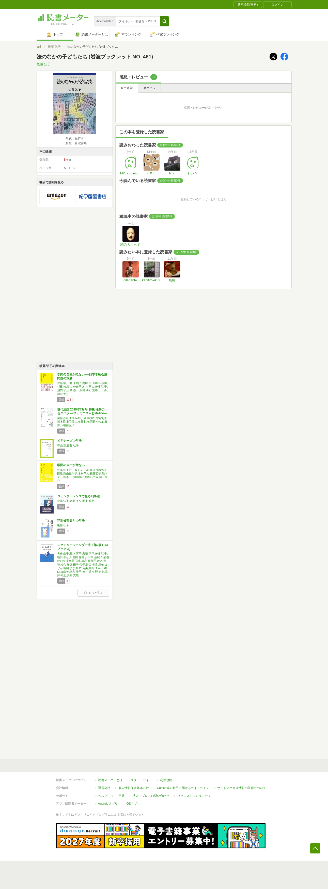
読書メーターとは (110, 780)
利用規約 (166, 780)
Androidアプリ (108, 803)
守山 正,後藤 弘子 (68, 445)
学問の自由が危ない (71, 465)
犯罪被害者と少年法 (71, 520)
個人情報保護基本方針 (133, 787)
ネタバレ (149, 88)
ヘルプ (102, 795)
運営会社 (104, 787)
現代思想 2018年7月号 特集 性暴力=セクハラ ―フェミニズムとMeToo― (82, 411)
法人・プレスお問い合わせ (151, 795)
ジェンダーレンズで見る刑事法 (78, 496)
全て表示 (127, 88)
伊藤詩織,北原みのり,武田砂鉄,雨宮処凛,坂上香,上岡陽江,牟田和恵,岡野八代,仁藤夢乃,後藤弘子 (82, 422)
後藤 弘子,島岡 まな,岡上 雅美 (76, 500)
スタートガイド (141, 780)
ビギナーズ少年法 (69, 440)
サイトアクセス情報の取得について (241, 787)
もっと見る (93, 593)
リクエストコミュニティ (194, 795)
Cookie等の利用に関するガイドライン (183, 787)
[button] (164, 21)
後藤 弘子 (54, 46)
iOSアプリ (133, 803)
